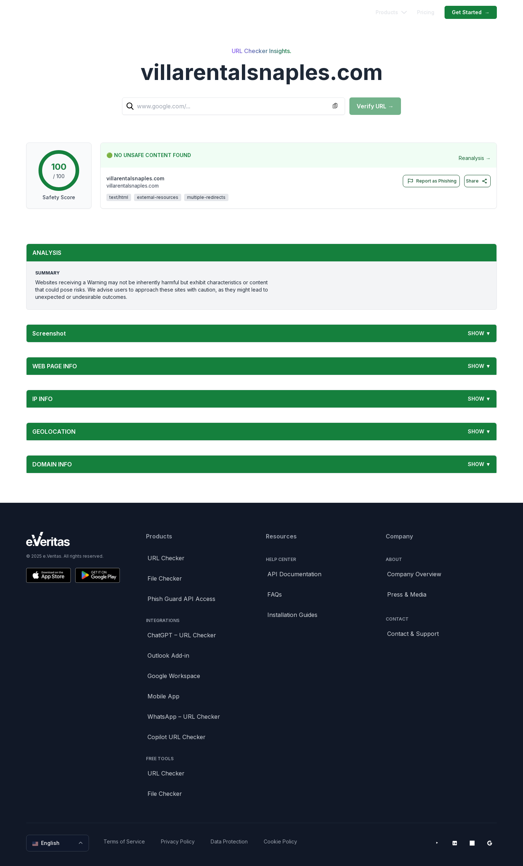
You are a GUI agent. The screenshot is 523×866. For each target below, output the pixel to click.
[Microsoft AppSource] (472, 843)
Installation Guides (292, 614)
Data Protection (229, 841)
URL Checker (166, 558)
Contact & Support (413, 633)
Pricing (425, 12)
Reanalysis (475, 158)
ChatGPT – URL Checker (181, 635)
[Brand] (73, 539)
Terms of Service (124, 841)
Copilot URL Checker (176, 737)
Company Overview (414, 574)
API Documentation (294, 574)
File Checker (164, 578)
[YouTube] (437, 843)
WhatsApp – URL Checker (183, 716)
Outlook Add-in (168, 655)
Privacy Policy (178, 841)
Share (476, 181)
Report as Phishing (431, 181)
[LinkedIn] (454, 843)
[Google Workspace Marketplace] (489, 843)
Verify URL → (375, 106)
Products (391, 12)
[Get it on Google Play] (97, 575)
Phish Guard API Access (181, 598)
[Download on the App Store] (48, 575)
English (58, 843)
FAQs (274, 594)
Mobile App (163, 696)
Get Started (471, 12)
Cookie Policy (280, 841)
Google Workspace (173, 675)
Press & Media (406, 594)
